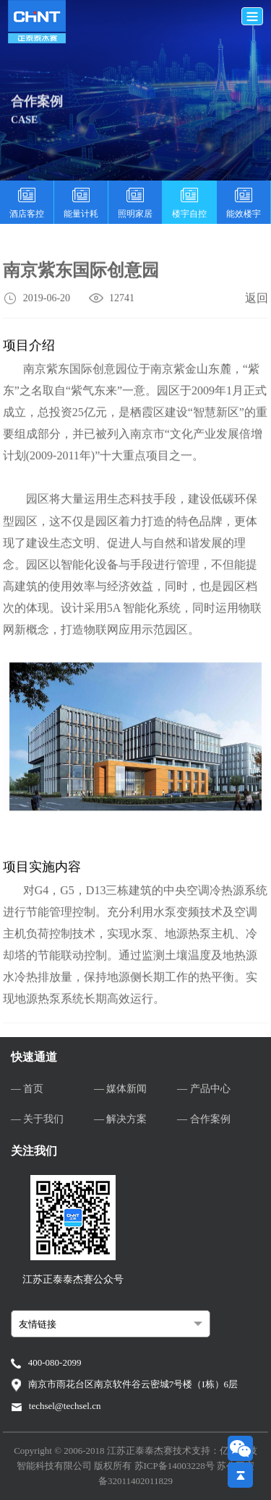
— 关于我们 (37, 1119)
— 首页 (27, 1088)
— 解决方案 (120, 1119)
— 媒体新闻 (120, 1088)
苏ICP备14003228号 (175, 1465)
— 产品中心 (204, 1088)
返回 (256, 299)
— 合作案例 (204, 1119)
